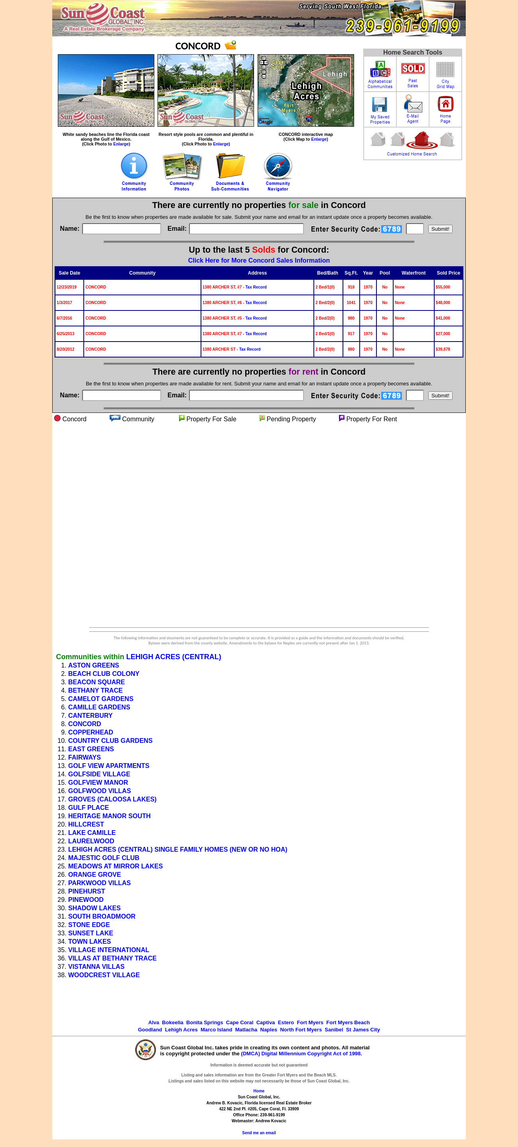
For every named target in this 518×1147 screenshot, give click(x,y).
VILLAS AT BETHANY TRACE (112, 958)
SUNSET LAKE (90, 933)
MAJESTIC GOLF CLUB (104, 857)
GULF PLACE (88, 807)
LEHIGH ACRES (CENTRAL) (173, 657)
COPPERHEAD (90, 732)
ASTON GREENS (93, 665)
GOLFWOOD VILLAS (99, 791)
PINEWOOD (86, 899)
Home (259, 1091)
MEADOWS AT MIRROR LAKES (115, 866)
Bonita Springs (204, 1022)
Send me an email (259, 1133)
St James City (363, 1030)
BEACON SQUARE (96, 682)
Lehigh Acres (181, 1030)
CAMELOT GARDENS (101, 698)
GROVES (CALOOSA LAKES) (112, 799)
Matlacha (246, 1030)
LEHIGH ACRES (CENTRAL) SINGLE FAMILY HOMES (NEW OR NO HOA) (178, 849)
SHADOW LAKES (94, 908)
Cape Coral (240, 1022)
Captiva (265, 1022)
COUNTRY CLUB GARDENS (110, 740)
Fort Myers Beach (348, 1022)
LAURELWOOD (91, 841)
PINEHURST (86, 891)
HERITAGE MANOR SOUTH (109, 816)
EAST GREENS (91, 749)
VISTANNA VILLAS (96, 966)
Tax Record (256, 287)
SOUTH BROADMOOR (102, 916)
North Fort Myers (301, 1030)
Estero (286, 1022)
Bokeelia (172, 1022)
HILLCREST (86, 824)
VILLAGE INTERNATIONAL (108, 950)
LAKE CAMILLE (92, 832)
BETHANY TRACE (95, 690)
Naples (269, 1030)
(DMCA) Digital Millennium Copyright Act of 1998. (301, 1054)
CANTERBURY (90, 715)
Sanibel (334, 1030)
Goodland (150, 1030)
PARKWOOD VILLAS (99, 883)
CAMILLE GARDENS (99, 707)
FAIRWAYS (84, 757)
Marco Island (216, 1030)
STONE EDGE (89, 924)
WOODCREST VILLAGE (104, 975)
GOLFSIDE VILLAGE (99, 774)
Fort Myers (310, 1022)
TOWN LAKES (89, 941)
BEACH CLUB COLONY (104, 673)
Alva (153, 1022)
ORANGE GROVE (94, 874)
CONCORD (84, 724)
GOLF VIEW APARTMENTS (109, 765)
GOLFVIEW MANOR (98, 782)
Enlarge (121, 143)
